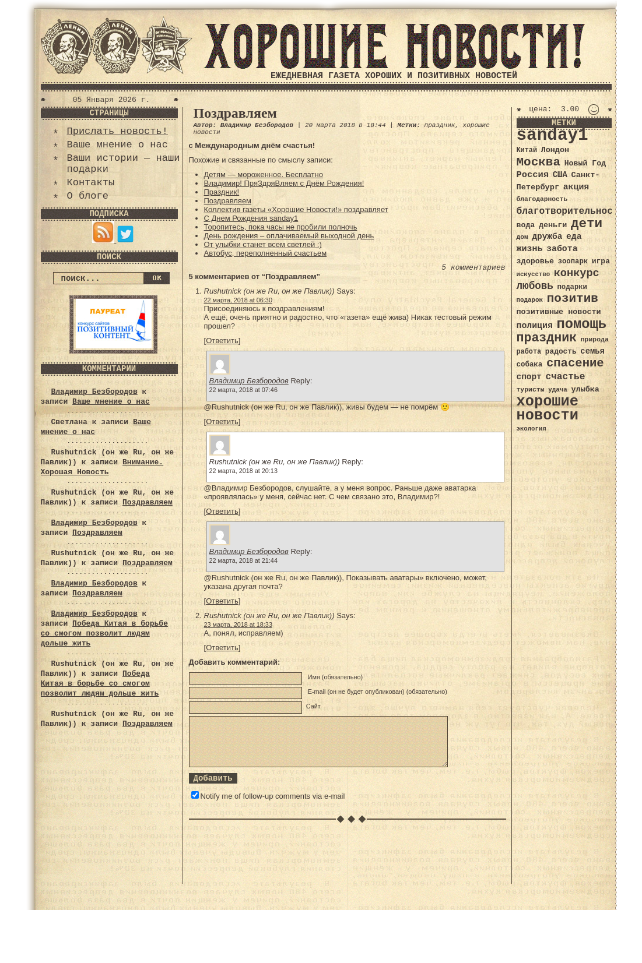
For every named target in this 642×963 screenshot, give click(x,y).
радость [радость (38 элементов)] (561, 351)
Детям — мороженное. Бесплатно (263, 174)
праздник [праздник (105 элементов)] (547, 338)
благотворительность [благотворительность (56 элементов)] (571, 211)
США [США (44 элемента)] (560, 174)
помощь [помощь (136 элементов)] (581, 324)
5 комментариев (473, 267)
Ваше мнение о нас (117, 144)
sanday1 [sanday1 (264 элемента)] (552, 135)
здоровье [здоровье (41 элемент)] (536, 261)
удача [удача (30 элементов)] (557, 389)
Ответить (222, 340)
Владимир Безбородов (94, 391)
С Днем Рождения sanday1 (251, 218)
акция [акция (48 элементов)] (576, 187)
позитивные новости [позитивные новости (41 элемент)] (559, 312)
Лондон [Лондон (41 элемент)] (555, 150)
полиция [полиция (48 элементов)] (535, 325)
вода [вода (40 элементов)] (526, 225)
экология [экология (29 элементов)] (531, 428)
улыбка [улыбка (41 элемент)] (585, 389)
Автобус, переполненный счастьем (265, 253)
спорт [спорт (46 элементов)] (529, 377)
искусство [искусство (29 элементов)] (533, 274)
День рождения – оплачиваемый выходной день (289, 235)
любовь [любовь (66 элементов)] (535, 286)
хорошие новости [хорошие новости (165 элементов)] (548, 408)
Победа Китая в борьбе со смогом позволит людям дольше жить (104, 633)
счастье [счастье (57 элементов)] (565, 376)
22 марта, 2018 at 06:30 (238, 300)
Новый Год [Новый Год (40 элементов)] (585, 163)
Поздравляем (147, 502)
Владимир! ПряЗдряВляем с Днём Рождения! (284, 183)
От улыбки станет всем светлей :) (263, 244)
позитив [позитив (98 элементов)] (572, 298)
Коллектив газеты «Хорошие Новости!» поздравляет (296, 209)
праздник (440, 125)
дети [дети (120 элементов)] (586, 223)
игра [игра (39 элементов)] (601, 261)
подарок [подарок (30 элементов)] (530, 300)
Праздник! (222, 192)
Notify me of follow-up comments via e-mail (273, 796)
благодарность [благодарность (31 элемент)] (542, 199)
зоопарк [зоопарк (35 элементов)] (573, 261)
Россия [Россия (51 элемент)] (533, 175)
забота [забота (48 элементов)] (561, 248)
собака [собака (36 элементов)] (530, 365)
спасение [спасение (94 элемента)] (575, 363)
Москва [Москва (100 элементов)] (539, 162)
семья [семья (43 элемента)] (592, 351)
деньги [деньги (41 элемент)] (553, 225)
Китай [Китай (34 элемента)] (527, 150)
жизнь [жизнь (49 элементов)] (530, 249)
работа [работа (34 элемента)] (529, 352)
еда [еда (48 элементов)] (574, 236)
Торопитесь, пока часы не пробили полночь (280, 227)
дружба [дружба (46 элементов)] (547, 236)
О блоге (87, 196)
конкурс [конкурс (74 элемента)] (576, 273)
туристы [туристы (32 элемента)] (531, 389)
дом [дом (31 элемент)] (522, 237)
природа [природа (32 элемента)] (595, 339)
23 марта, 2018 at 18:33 (238, 624)
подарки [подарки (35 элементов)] (572, 287)
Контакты (91, 182)
